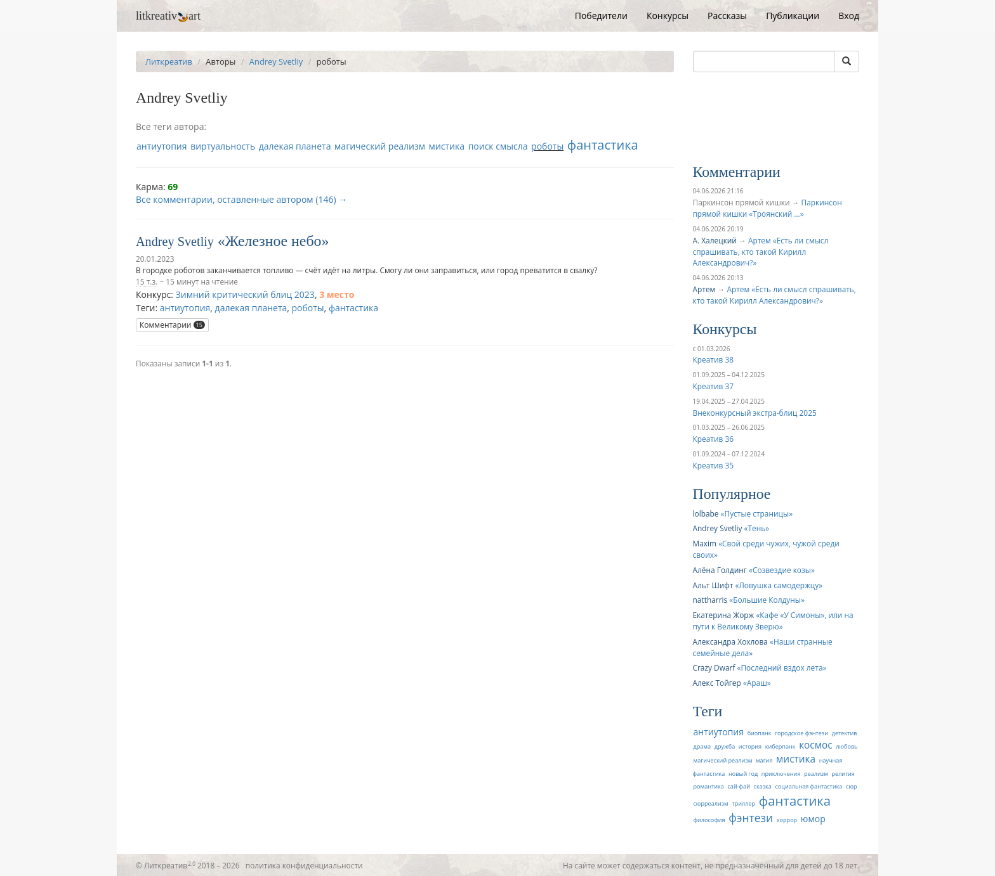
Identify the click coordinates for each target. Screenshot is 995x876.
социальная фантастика (808, 786)
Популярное (732, 494)
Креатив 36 (713, 439)
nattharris (710, 600)
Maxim (705, 543)
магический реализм (379, 146)
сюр (851, 786)
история (750, 746)
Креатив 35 (713, 465)
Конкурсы (668, 16)
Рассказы (727, 16)
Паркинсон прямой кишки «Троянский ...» (767, 208)
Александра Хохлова (730, 641)
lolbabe (706, 513)
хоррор (787, 820)
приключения (781, 774)
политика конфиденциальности (304, 865)
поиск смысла (498, 146)
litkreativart (168, 16)
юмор (813, 819)
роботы (547, 146)
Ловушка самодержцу (779, 585)
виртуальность (222, 146)
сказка (763, 786)
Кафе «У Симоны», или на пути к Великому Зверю (773, 620)
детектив (844, 733)
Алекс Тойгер (717, 683)
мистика (447, 146)
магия (764, 760)
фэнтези (750, 817)
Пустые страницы (757, 513)
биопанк (760, 733)
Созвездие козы (782, 570)
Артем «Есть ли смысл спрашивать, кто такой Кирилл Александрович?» (761, 251)
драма (702, 746)
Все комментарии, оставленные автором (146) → (241, 199)
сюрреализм (711, 803)
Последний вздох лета (781, 667)
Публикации (792, 16)
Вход (848, 16)
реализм (816, 774)
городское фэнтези (801, 733)
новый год (743, 774)
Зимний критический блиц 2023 (245, 294)
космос (816, 745)
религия (843, 774)
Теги (708, 711)
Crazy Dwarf (714, 667)
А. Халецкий (715, 240)
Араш (757, 683)
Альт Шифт (713, 585)
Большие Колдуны (767, 600)
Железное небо (273, 241)
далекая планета (295, 146)
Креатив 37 (713, 386)
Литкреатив (168, 61)
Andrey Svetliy (276, 61)
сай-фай (738, 786)
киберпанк (780, 746)
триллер (743, 803)
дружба (725, 746)
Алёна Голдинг (720, 570)
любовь (846, 746)
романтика (709, 786)
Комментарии (172, 324)
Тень (757, 528)
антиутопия (161, 146)
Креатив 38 (713, 359)
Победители (601, 16)
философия (709, 820)
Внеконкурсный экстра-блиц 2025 (755, 413)
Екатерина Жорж (723, 615)
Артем (704, 289)
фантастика (602, 144)
